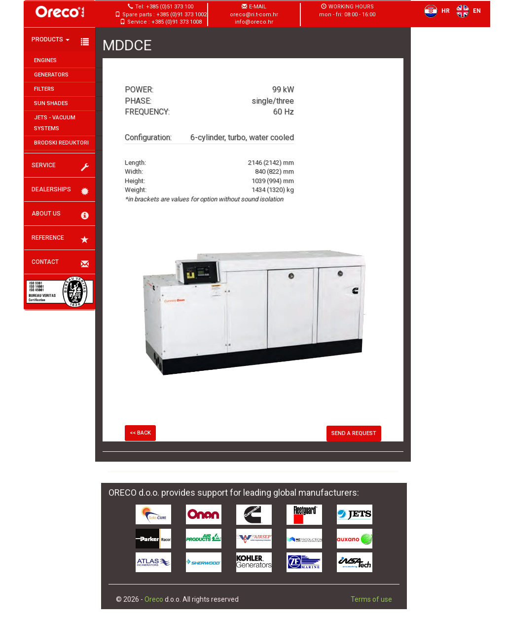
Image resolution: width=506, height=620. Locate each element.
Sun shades (51, 103)
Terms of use (371, 599)
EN (466, 10)
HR (435, 10)
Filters (44, 89)
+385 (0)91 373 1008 (176, 22)
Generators (51, 75)
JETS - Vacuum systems (54, 123)
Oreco (154, 599)
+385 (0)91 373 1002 (181, 14)
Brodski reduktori (61, 143)
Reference (60, 239)
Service (60, 167)
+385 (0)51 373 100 (169, 6)
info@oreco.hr (254, 22)
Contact (60, 263)
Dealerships (60, 191)
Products (60, 41)
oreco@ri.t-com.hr (254, 14)
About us (60, 215)
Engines (45, 60)
